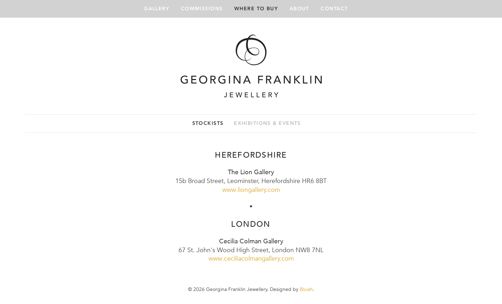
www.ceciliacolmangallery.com (251, 258)
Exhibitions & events (267, 123)
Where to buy (256, 9)
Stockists (208, 123)
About (299, 9)
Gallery (156, 9)
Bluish (306, 289)
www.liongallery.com (251, 190)
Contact (334, 9)
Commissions (202, 9)
